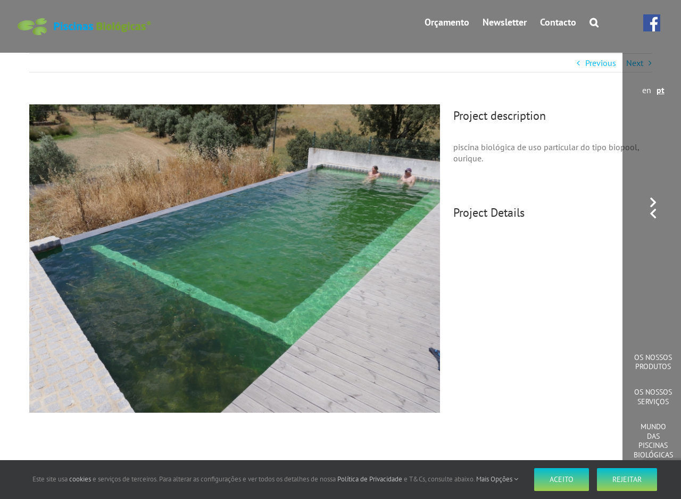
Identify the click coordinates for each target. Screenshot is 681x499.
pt (661, 90)
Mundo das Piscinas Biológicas (653, 441)
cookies (80, 479)
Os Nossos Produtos (653, 362)
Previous (600, 63)
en (646, 90)
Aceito (562, 479)
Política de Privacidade (369, 479)
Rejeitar (627, 479)
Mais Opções (497, 479)
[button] (594, 22)
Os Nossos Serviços (653, 396)
